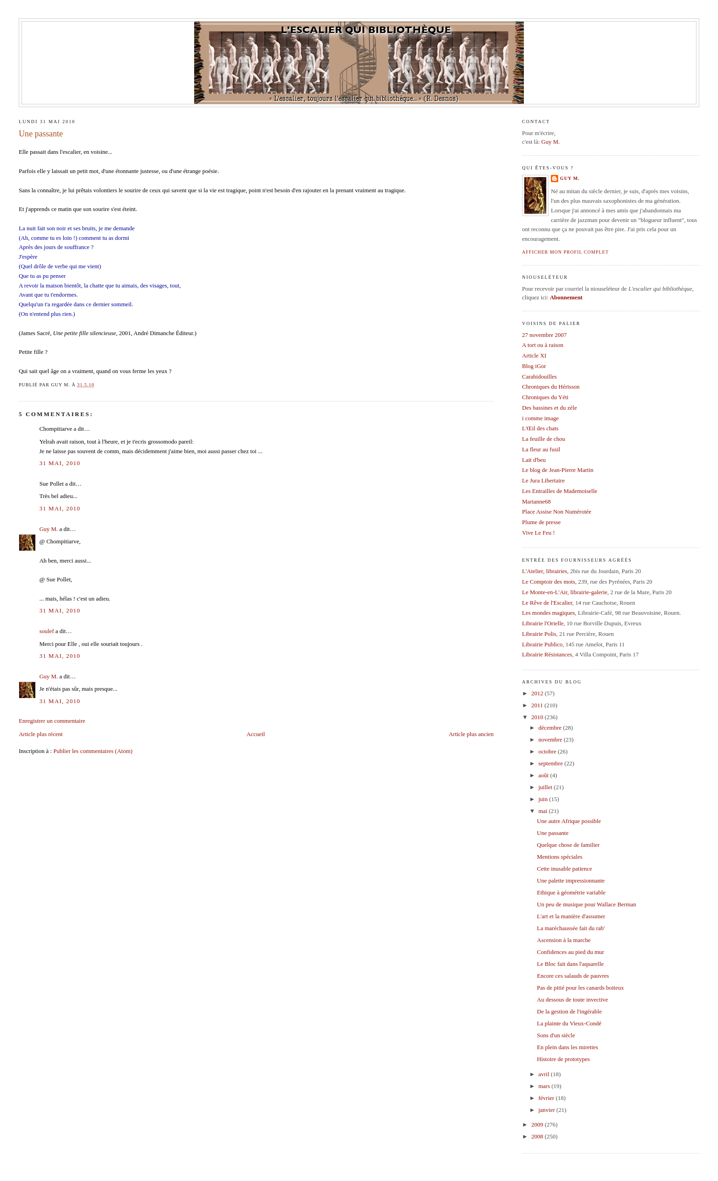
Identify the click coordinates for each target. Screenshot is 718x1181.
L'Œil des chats (540, 428)
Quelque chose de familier (568, 844)
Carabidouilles (539, 376)
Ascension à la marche (564, 940)
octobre (548, 751)
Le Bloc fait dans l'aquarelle (570, 963)
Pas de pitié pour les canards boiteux (580, 987)
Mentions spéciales (559, 856)
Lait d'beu (534, 459)
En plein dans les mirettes (567, 1047)
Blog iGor (534, 366)
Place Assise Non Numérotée (556, 511)
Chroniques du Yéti (545, 397)
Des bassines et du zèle (549, 407)
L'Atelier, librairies (544, 571)
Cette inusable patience (565, 868)
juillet (546, 787)
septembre (551, 763)
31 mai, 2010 (60, 463)
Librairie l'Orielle (543, 623)
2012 (537, 693)
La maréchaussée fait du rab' (571, 928)
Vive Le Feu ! (538, 532)
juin (543, 799)
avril (544, 1074)
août (544, 775)
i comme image (540, 418)
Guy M (549, 141)
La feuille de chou (543, 438)
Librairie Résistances (547, 654)
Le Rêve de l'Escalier (547, 602)
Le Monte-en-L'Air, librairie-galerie (564, 592)
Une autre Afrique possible (569, 821)
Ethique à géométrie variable (571, 892)
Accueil (255, 734)
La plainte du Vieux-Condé (569, 1023)
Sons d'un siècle (556, 1035)
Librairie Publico (542, 644)
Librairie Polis (539, 633)
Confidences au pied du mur (570, 951)
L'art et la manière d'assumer (571, 916)
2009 (537, 1124)
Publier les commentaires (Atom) (92, 751)
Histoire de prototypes (563, 1059)
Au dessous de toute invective (572, 999)
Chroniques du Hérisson (551, 386)
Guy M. (48, 528)
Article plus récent (41, 734)
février (547, 1097)
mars (545, 1086)
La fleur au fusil (541, 449)
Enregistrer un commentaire (52, 720)
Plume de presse (541, 522)
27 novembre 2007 (544, 334)
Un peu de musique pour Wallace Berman (586, 904)
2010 (537, 717)
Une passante (41, 133)
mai (543, 810)
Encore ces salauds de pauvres (573, 975)
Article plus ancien (471, 734)
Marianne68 (536, 501)
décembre (550, 727)
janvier (547, 1109)
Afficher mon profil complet (565, 252)
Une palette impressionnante (571, 880)
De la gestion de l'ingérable (569, 1011)
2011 (537, 705)
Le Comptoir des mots (548, 581)
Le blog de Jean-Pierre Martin (557, 469)
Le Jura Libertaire (543, 480)
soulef (46, 631)
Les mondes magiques (548, 612)
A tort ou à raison (542, 344)
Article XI (534, 355)
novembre (551, 739)
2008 (537, 1136)
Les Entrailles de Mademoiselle (559, 491)
